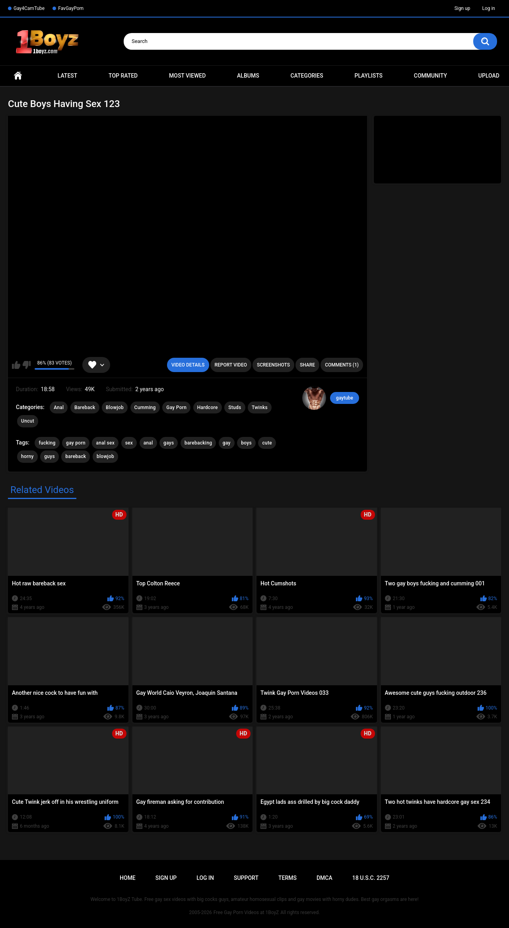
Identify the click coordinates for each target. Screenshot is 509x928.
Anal (59, 407)
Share (307, 365)
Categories (306, 75)
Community (430, 75)
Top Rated (123, 75)
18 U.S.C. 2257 (370, 878)
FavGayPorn (71, 8)
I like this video (16, 365)
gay (227, 443)
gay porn (75, 443)
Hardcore (207, 407)
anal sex (105, 443)
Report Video (231, 365)
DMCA (324, 878)
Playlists (368, 75)
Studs (234, 407)
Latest (68, 75)
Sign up (462, 8)
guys (49, 456)
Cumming (145, 407)
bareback (75, 456)
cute (267, 443)
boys (246, 443)
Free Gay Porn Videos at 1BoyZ (246, 912)
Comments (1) (342, 365)
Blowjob (115, 407)
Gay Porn (176, 407)
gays (168, 443)
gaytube (344, 398)
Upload (488, 75)
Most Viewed (187, 75)
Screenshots (273, 365)
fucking (47, 443)
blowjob (105, 456)
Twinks (260, 407)
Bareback (84, 407)
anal (148, 443)
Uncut (27, 421)
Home (18, 76)
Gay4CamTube (29, 8)
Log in (488, 8)
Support (246, 878)
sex (129, 443)
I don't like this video (26, 365)
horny (27, 456)
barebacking (198, 443)
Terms (287, 878)
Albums (248, 75)
